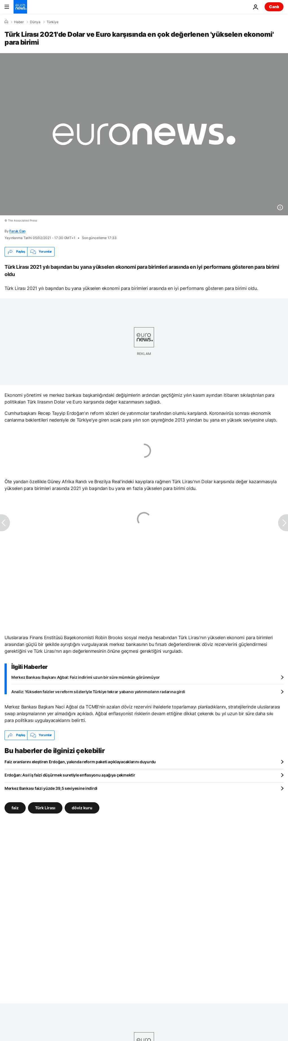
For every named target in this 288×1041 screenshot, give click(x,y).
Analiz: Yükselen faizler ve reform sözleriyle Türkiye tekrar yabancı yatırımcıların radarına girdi (98, 691)
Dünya (35, 22)
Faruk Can (17, 231)
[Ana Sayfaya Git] (20, 7)
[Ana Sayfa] (6, 22)
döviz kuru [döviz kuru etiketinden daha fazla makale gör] (82, 807)
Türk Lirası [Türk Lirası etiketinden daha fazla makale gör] (45, 807)
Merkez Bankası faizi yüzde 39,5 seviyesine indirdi (51, 788)
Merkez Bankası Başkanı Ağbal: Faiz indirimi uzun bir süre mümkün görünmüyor (85, 677)
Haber (19, 22)
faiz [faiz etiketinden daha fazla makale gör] (15, 807)
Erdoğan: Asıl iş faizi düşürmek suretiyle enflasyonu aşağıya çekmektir (70, 775)
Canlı (274, 6)
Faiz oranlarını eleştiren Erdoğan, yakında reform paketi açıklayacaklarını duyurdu (80, 761)
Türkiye (52, 22)
